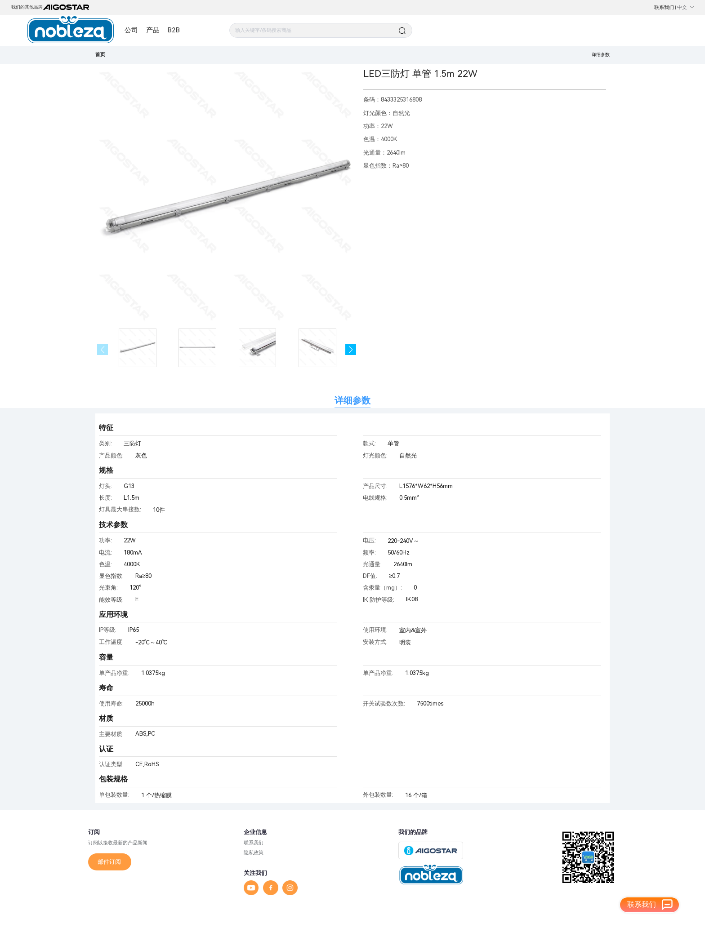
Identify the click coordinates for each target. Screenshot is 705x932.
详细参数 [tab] (352, 400)
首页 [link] (100, 54)
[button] (351, 349)
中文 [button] (685, 7)
